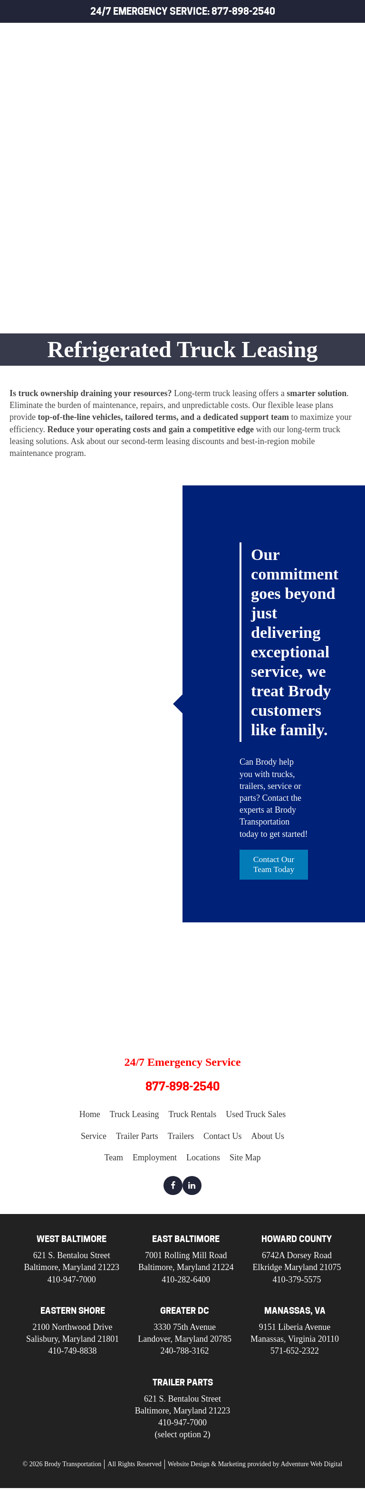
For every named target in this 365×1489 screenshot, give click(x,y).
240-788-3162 (185, 1351)
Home (283, 33)
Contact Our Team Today (274, 865)
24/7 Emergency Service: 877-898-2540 (182, 11)
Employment (155, 1158)
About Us (268, 1136)
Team (113, 1158)
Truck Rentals (303, 77)
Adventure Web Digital (311, 1465)
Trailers (290, 165)
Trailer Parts (301, 143)
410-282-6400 (186, 1280)
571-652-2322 (294, 1351)
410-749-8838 (72, 1351)
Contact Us (222, 1136)
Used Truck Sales (309, 99)
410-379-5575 (296, 1280)
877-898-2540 (182, 1087)
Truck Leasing (302, 55)
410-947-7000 (72, 1280)
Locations (203, 1158)
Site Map (245, 1158)
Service (288, 121)
